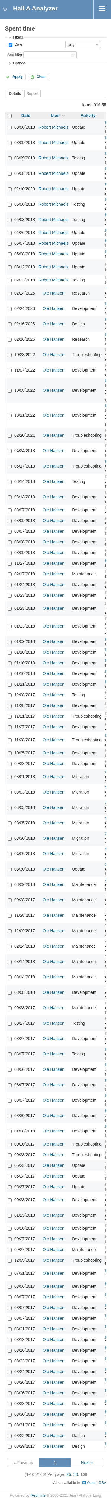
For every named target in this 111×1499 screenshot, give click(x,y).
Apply (17, 77)
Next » (87, 1462)
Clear (41, 77)
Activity (88, 115)
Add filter (14, 54)
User (55, 115)
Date (17, 44)
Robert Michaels (53, 127)
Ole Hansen (54, 293)
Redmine (37, 1495)
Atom (91, 1483)
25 (68, 1474)
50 (75, 1474)
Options (19, 63)
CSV (102, 1483)
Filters (18, 37)
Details (15, 94)
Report (32, 94)
